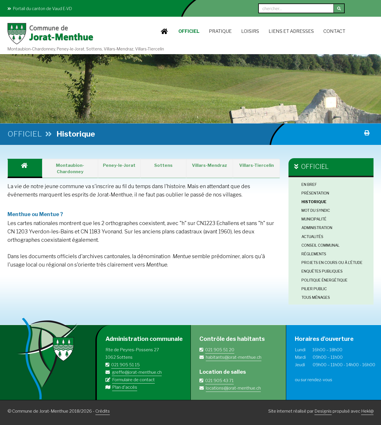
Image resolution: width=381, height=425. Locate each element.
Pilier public (314, 288)
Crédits (102, 411)
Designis (323, 411)
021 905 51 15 (125, 364)
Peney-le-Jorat (119, 165)
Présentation (315, 193)
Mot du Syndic (315, 210)
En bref (309, 184)
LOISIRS (250, 31)
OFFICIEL (188, 31)
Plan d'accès (124, 387)
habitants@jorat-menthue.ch (233, 357)
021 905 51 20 (219, 349)
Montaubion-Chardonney (70, 168)
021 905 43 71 (219, 380)
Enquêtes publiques (322, 271)
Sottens (163, 165)
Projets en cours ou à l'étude (332, 262)
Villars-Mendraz (209, 165)
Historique (314, 201)
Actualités (312, 236)
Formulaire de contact (133, 379)
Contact (334, 31)
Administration (316, 227)
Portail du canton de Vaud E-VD (39, 8)
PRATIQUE (220, 31)
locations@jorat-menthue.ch (233, 388)
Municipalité (314, 219)
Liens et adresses (291, 31)
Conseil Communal (320, 245)
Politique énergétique (324, 280)
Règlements (313, 254)
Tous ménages (315, 297)
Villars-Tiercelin (256, 165)
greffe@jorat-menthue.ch (137, 372)
